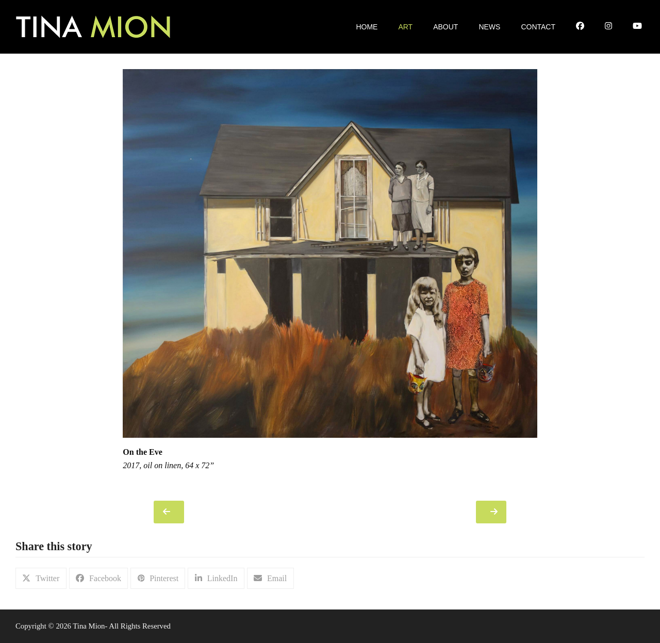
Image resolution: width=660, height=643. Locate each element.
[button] (41, 578)
